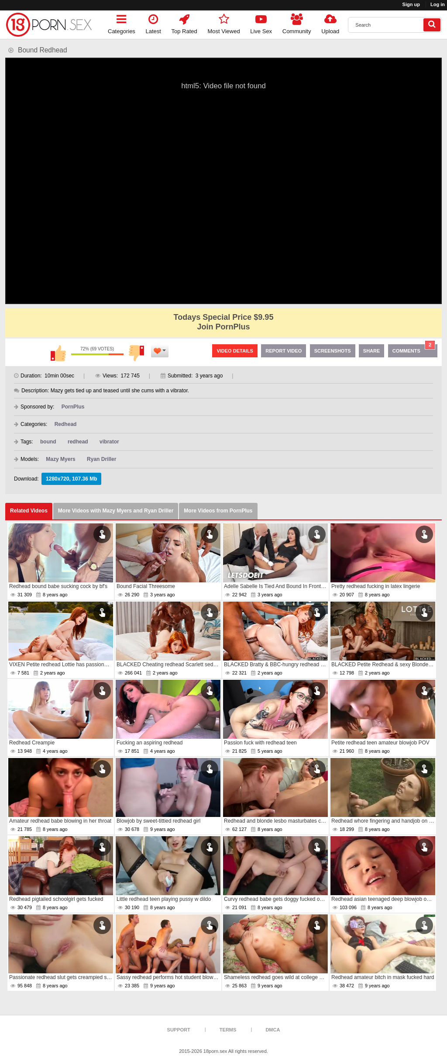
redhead (78, 442)
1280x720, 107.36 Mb (71, 479)
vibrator (109, 442)
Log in (437, 4)
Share (371, 350)
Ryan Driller (101, 459)
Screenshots (332, 350)
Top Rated (184, 22)
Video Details (235, 350)
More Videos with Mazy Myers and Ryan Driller (116, 511)
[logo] (49, 24)
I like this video (58, 353)
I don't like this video (136, 353)
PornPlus (73, 407)
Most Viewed (223, 22)
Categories (121, 22)
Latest (153, 22)
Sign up (411, 4)
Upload (330, 22)
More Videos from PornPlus (218, 511)
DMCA (272, 1029)
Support (178, 1029)
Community (296, 22)
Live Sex (261, 22)
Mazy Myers (60, 459)
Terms (228, 1029)
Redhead (66, 424)
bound (48, 442)
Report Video (283, 350)
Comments (413, 348)
